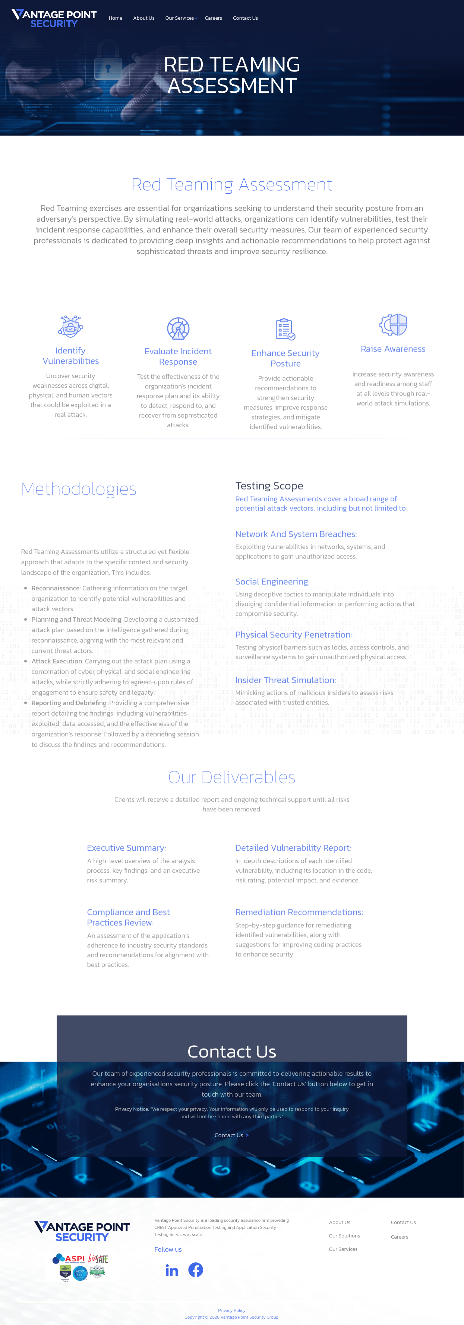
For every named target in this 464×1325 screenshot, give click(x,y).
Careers (213, 18)
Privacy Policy (232, 1310)
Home (115, 18)
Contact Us (245, 18)
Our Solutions (344, 1236)
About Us (144, 18)
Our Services (181, 18)
